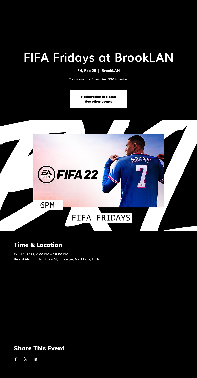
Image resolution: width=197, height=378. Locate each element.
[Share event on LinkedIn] (35, 359)
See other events (98, 101)
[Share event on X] (26, 359)
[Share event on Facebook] (16, 359)
